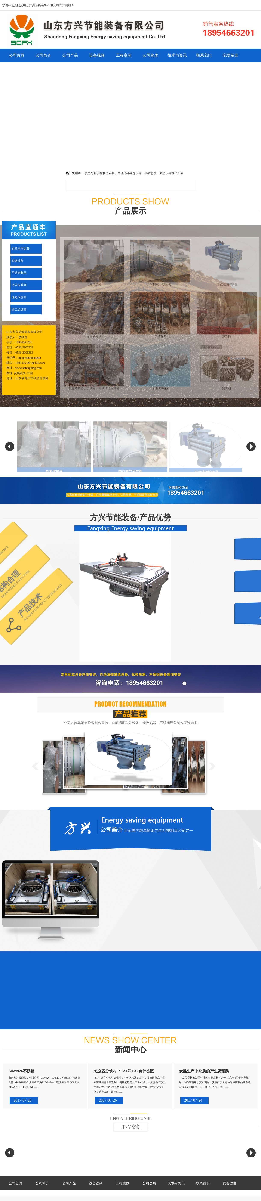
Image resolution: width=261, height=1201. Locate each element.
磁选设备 (18, 260)
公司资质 (150, 55)
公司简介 (43, 55)
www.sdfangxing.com (28, 368)
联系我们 (204, 55)
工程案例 (123, 55)
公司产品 (70, 55)
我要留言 (230, 55)
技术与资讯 (177, 55)
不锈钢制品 (19, 272)
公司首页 (16, 55)
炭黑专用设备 (21, 248)
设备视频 (97, 55)
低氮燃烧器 (19, 297)
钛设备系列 (19, 285)
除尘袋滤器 (19, 309)
